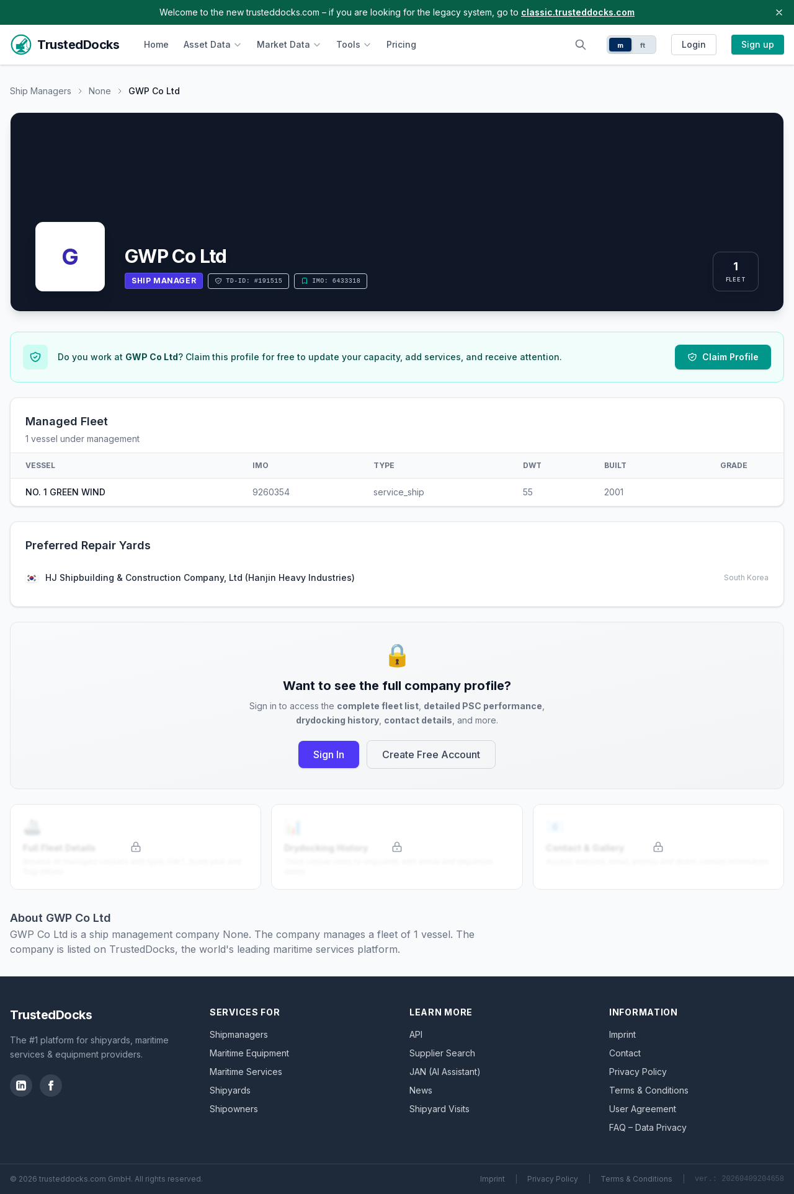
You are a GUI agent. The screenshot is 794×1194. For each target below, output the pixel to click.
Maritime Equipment (249, 1053)
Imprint (622, 1034)
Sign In (328, 754)
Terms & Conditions (649, 1090)
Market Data (289, 44)
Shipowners (234, 1108)
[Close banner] (779, 12)
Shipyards (230, 1090)
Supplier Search (442, 1053)
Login (694, 44)
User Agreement (642, 1108)
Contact (625, 1053)
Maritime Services (246, 1071)
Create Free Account (431, 754)
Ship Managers (40, 91)
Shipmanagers (239, 1034)
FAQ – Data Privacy (648, 1127)
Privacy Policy (638, 1071)
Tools (354, 44)
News (420, 1090)
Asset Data (213, 44)
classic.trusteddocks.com (578, 12)
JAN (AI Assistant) (445, 1071)
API (415, 1034)
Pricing (401, 44)
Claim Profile (723, 357)
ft (643, 45)
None (100, 91)
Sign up (757, 44)
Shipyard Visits (439, 1108)
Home (156, 44)
